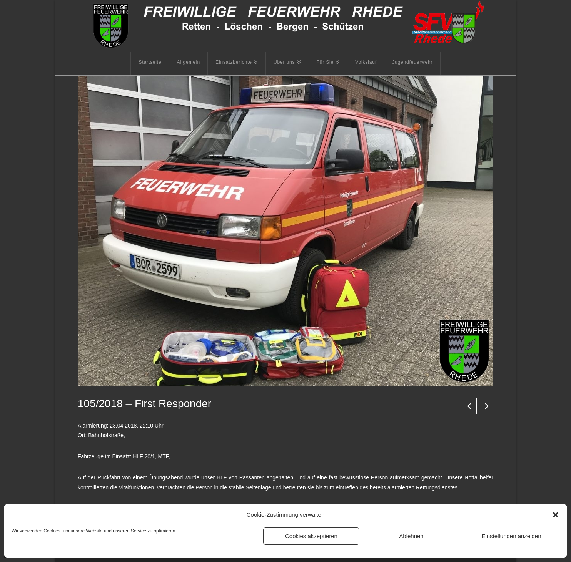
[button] (555, 515)
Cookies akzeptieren (311, 536)
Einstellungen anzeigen (511, 536)
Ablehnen (411, 536)
